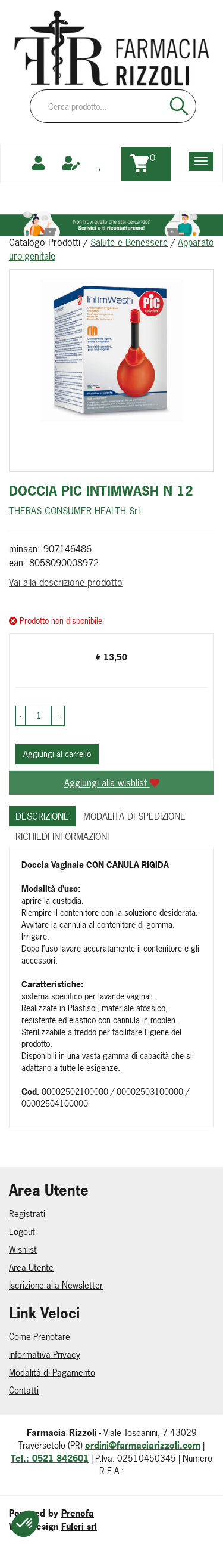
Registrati (27, 1214)
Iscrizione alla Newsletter (56, 1285)
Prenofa (77, 1513)
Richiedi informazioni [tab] (62, 836)
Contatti (24, 1390)
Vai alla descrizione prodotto (66, 582)
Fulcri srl (79, 1526)
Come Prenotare (39, 1336)
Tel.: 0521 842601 (50, 1458)
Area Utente (31, 1267)
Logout (22, 1231)
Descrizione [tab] (42, 816)
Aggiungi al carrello (57, 753)
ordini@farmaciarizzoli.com (142, 1445)
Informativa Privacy (44, 1354)
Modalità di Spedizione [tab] (134, 816)
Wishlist (23, 1249)
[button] (20, 716)
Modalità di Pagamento (52, 1372)
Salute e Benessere (129, 242)
